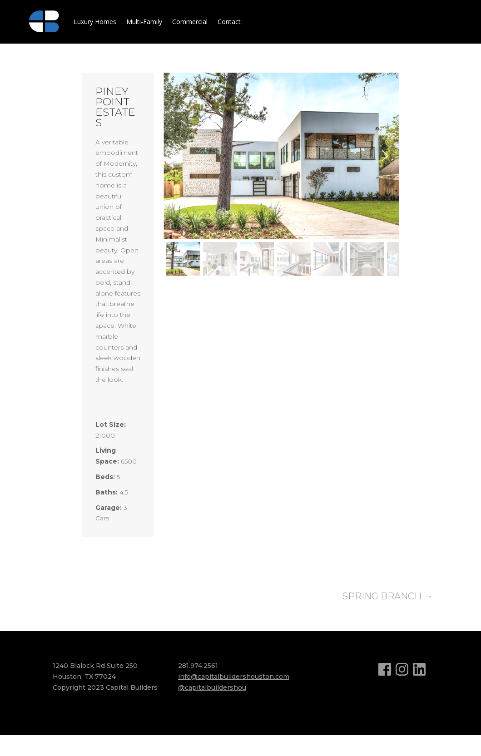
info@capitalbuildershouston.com (233, 676)
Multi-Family (144, 21)
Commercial (190, 21)
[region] (281, 176)
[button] (177, 155)
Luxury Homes (95, 21)
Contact (229, 21)
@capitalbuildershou (212, 687)
